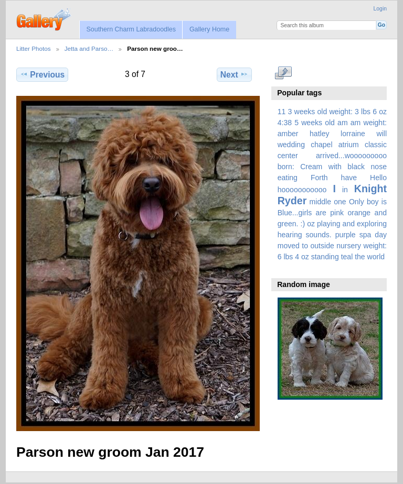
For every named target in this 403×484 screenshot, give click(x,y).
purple (345, 234)
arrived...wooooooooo (351, 155)
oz (311, 223)
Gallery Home (209, 29)
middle (320, 201)
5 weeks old (314, 122)
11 (282, 111)
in (345, 189)
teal (347, 256)
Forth (319, 177)
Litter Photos (33, 48)
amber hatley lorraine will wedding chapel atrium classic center (332, 144)
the (360, 256)
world (376, 256)
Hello (378, 177)
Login (380, 9)
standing (325, 256)
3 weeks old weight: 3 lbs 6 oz (337, 111)
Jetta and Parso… (89, 48)
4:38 (285, 122)
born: (286, 166)
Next (234, 74)
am (342, 122)
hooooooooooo (302, 189)
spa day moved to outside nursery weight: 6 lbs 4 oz (332, 245)
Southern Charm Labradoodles (131, 29)
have (349, 177)
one (340, 201)
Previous (42, 74)
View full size (283, 73)
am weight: (369, 122)
